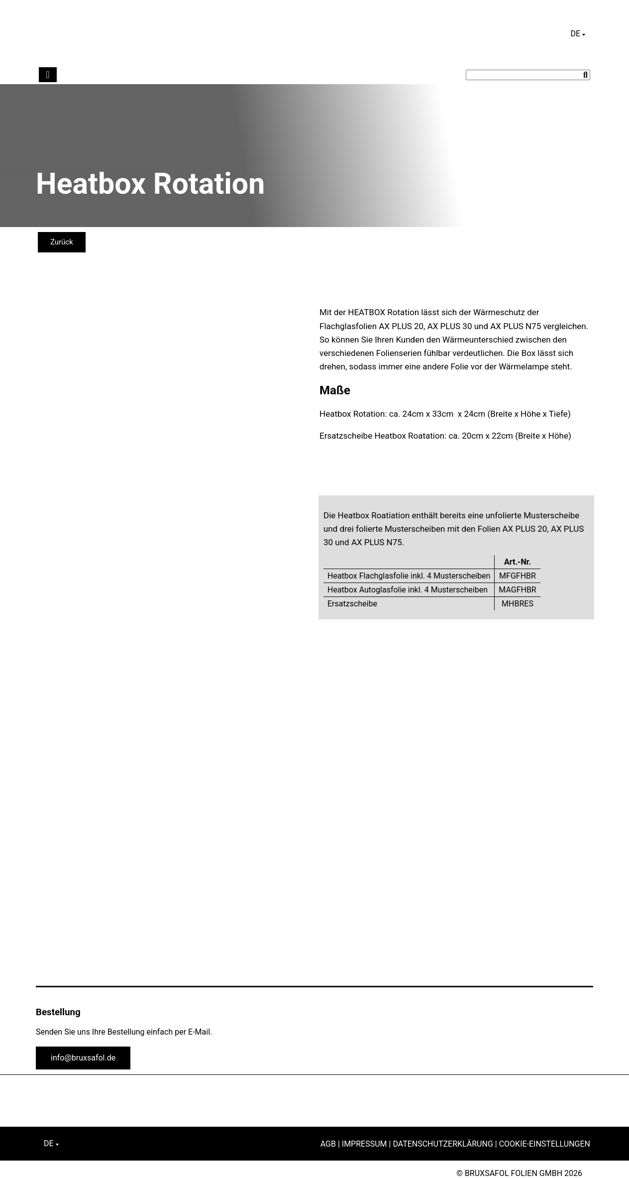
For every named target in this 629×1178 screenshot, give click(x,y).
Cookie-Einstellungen (544, 1144)
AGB (328, 1144)
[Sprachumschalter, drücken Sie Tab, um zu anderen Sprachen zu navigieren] (577, 33)
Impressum (364, 1144)
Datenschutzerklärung (443, 1144)
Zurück (61, 241)
